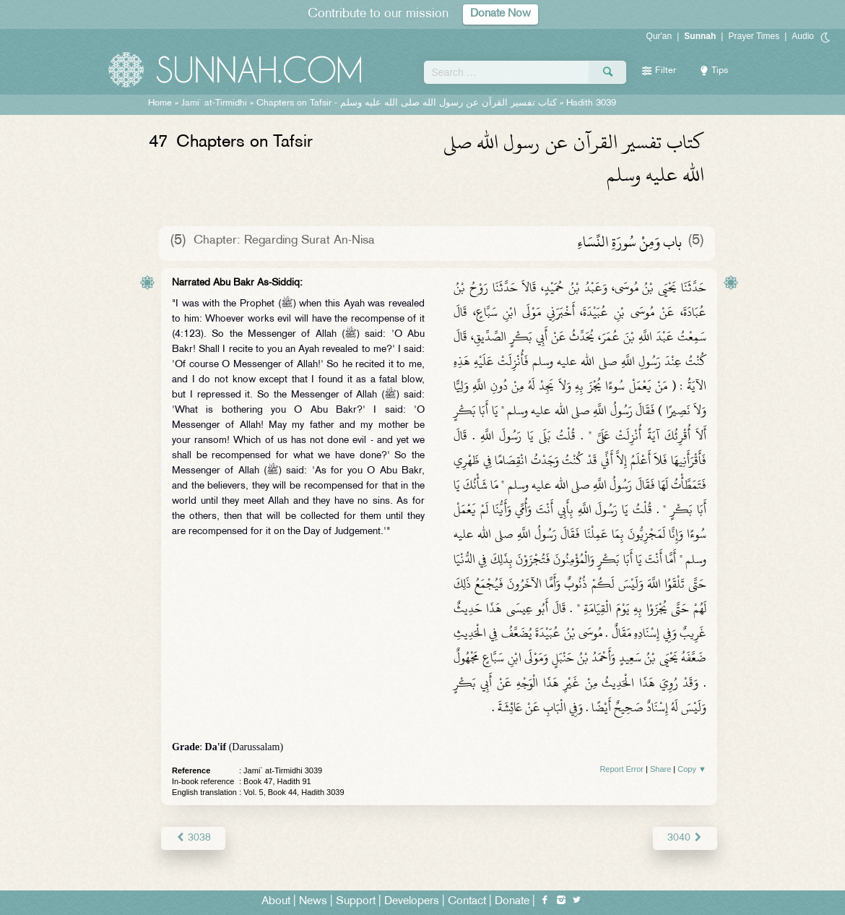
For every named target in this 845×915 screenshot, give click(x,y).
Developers (411, 901)
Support (356, 901)
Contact (467, 901)
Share (660, 769)
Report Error (621, 769)
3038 (193, 838)
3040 (685, 838)
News (313, 901)
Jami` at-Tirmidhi (214, 103)
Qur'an (659, 36)
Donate (512, 901)
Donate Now (500, 14)
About (275, 901)
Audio (803, 36)
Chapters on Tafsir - (406, 103)
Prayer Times (753, 36)
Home (160, 103)
